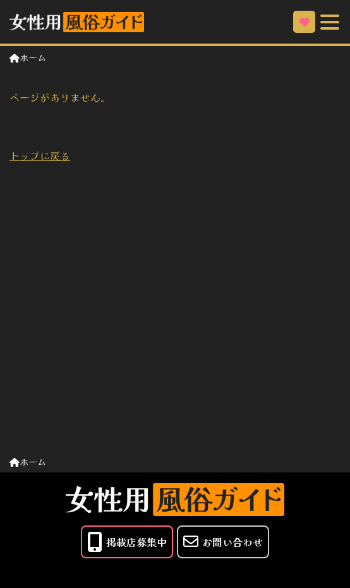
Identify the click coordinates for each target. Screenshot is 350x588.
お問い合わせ (223, 541)
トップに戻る (39, 155)
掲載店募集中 (127, 542)
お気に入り (304, 22)
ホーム (27, 57)
